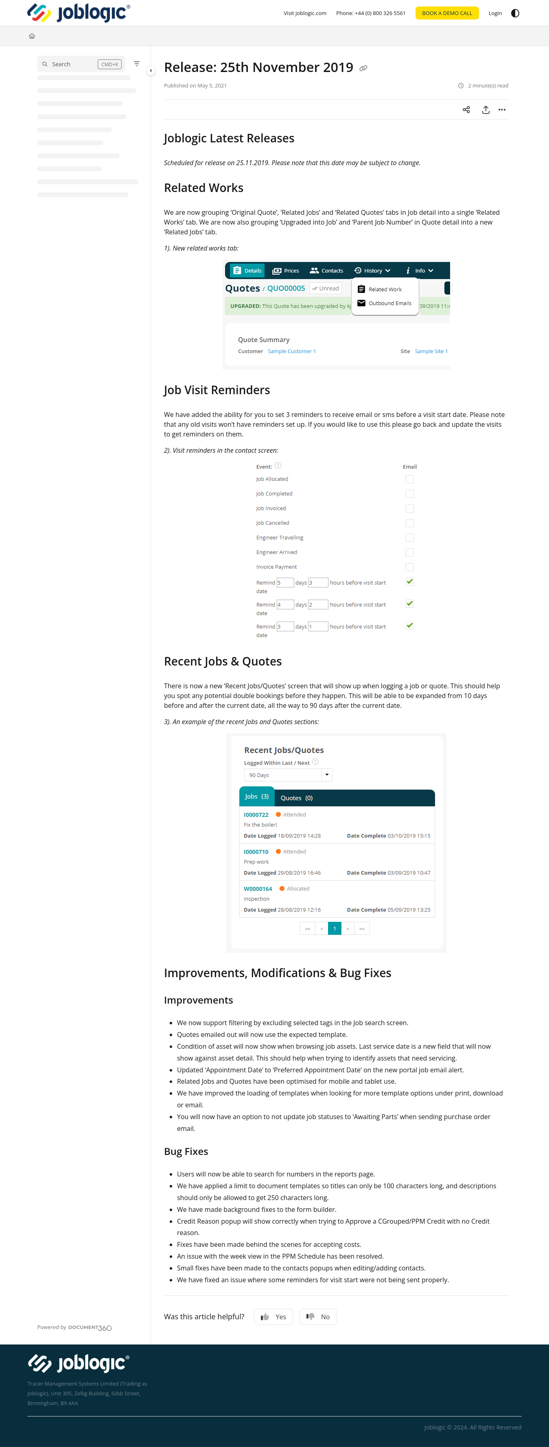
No (318, 1316)
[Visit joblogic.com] (305, 13)
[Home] (78, 13)
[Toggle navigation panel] (151, 70)
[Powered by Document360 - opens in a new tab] (74, 1327)
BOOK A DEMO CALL (447, 13)
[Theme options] (515, 13)
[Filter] (137, 64)
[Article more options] (502, 109)
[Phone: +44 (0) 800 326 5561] (371, 13)
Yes (273, 1316)
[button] (81, 64)
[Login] (495, 13)
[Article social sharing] (466, 109)
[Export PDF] (485, 109)
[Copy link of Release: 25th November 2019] (363, 68)
